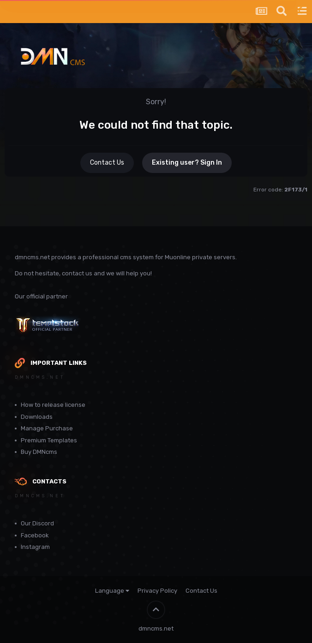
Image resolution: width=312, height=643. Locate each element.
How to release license (53, 404)
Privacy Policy (157, 590)
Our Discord (37, 523)
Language (112, 590)
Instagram (35, 546)
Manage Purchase (47, 428)
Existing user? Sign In (187, 163)
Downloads (37, 416)
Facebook (35, 535)
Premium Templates (49, 440)
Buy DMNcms (39, 451)
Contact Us (107, 163)
